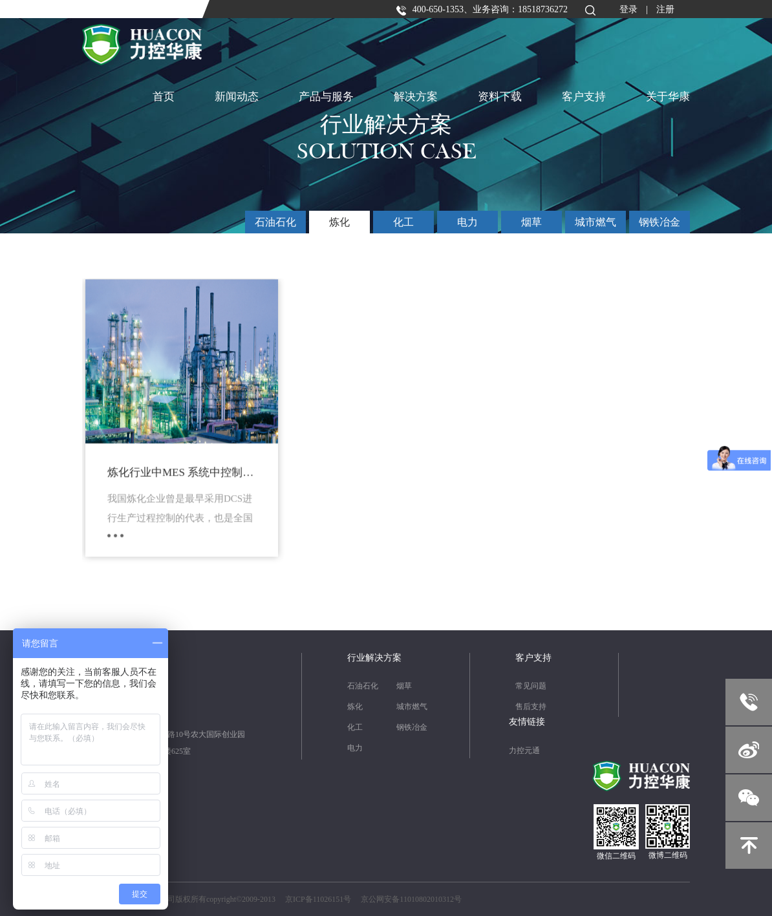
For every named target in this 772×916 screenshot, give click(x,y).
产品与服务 (326, 97)
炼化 (339, 222)
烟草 (531, 222)
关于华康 (668, 97)
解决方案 (416, 97)
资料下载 (500, 97)
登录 (628, 9)
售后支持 (530, 706)
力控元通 (524, 750)
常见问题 (530, 685)
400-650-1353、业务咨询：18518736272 (482, 9)
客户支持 (584, 97)
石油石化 (275, 222)
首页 (164, 97)
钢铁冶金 (659, 222)
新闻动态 (237, 97)
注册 (665, 9)
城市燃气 (595, 222)
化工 (403, 222)
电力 (467, 222)
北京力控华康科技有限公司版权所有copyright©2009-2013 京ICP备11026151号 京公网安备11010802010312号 (272, 899)
